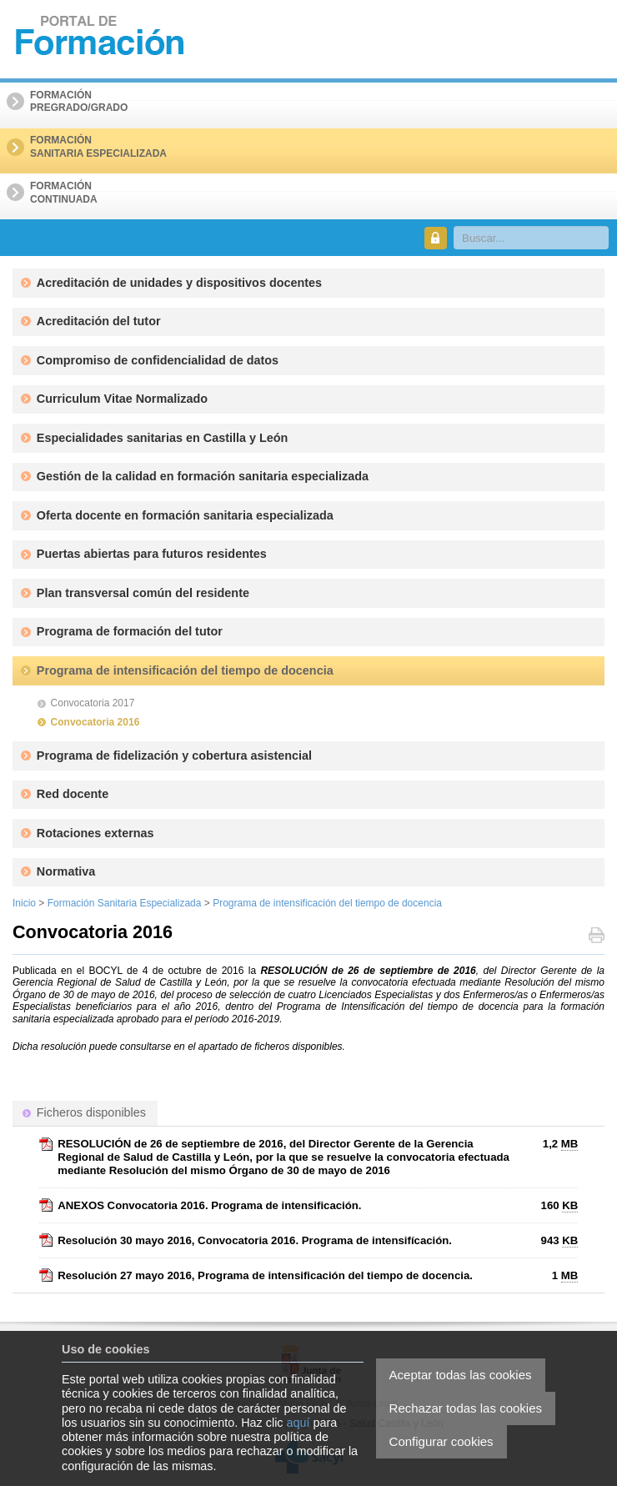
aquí (298, 1422)
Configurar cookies (441, 1441)
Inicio (24, 903)
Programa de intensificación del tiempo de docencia (327, 903)
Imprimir (596, 936)
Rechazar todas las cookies (465, 1408)
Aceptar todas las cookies (460, 1375)
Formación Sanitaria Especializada (125, 903)
